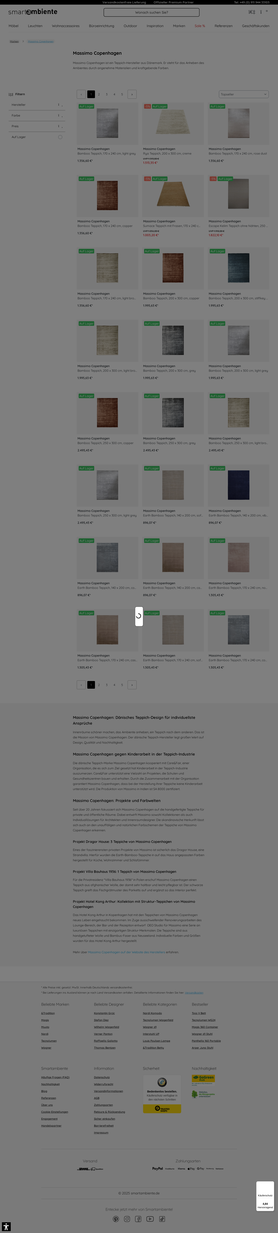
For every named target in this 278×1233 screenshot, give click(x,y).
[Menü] (272, 1183)
